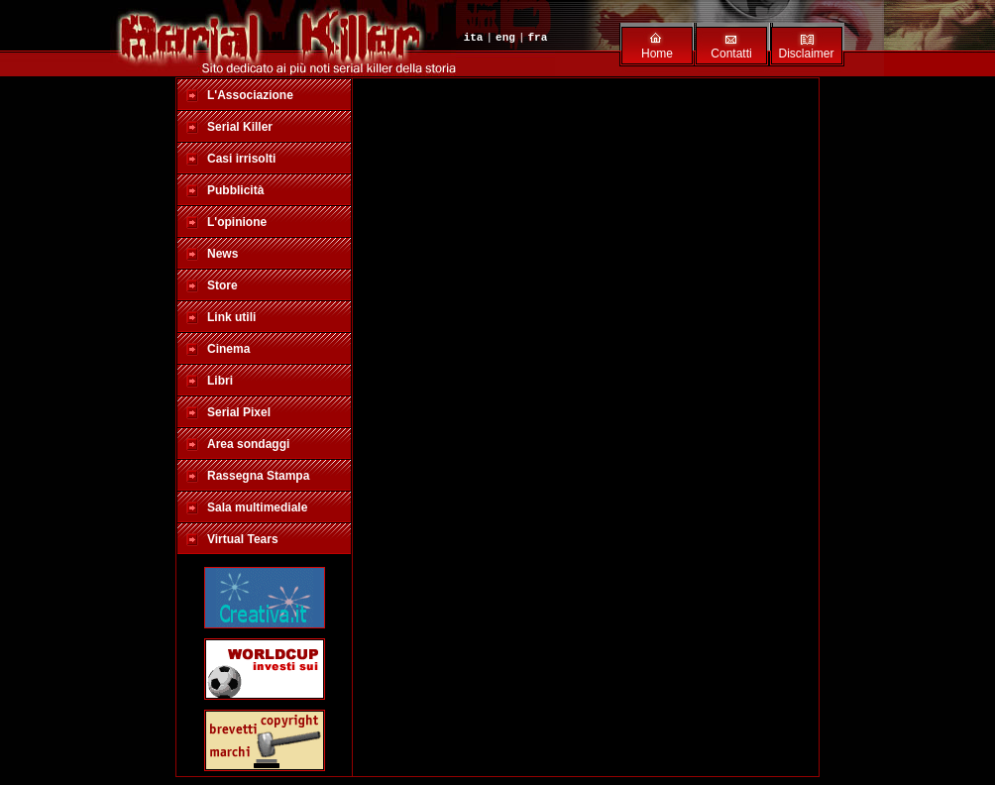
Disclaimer (805, 53)
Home (657, 53)
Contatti (731, 53)
